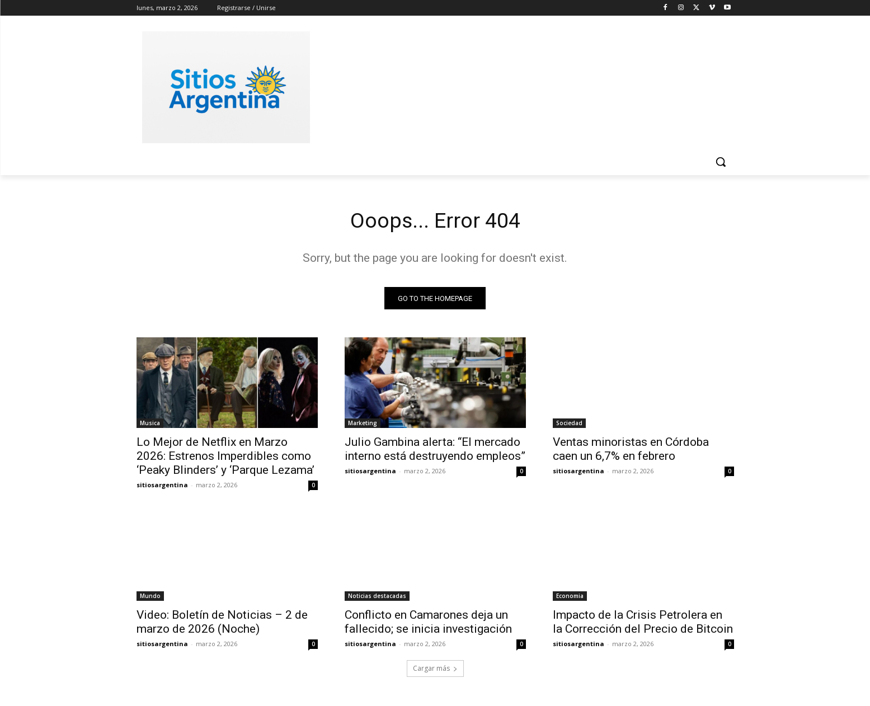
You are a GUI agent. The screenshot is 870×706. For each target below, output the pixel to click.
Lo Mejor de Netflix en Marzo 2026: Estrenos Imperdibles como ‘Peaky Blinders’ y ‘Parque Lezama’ (225, 458)
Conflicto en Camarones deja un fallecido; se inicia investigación (428, 624)
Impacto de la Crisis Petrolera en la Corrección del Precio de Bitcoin (643, 624)
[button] (720, 161)
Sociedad (569, 425)
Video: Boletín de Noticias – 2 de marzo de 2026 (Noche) (222, 624)
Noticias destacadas (377, 598)
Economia (570, 598)
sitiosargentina (162, 487)
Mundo (150, 598)
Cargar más (435, 670)
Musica (150, 425)
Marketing (362, 425)
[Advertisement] (519, 85)
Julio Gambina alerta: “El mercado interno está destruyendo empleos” (435, 451)
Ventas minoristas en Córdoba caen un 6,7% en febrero (631, 451)
